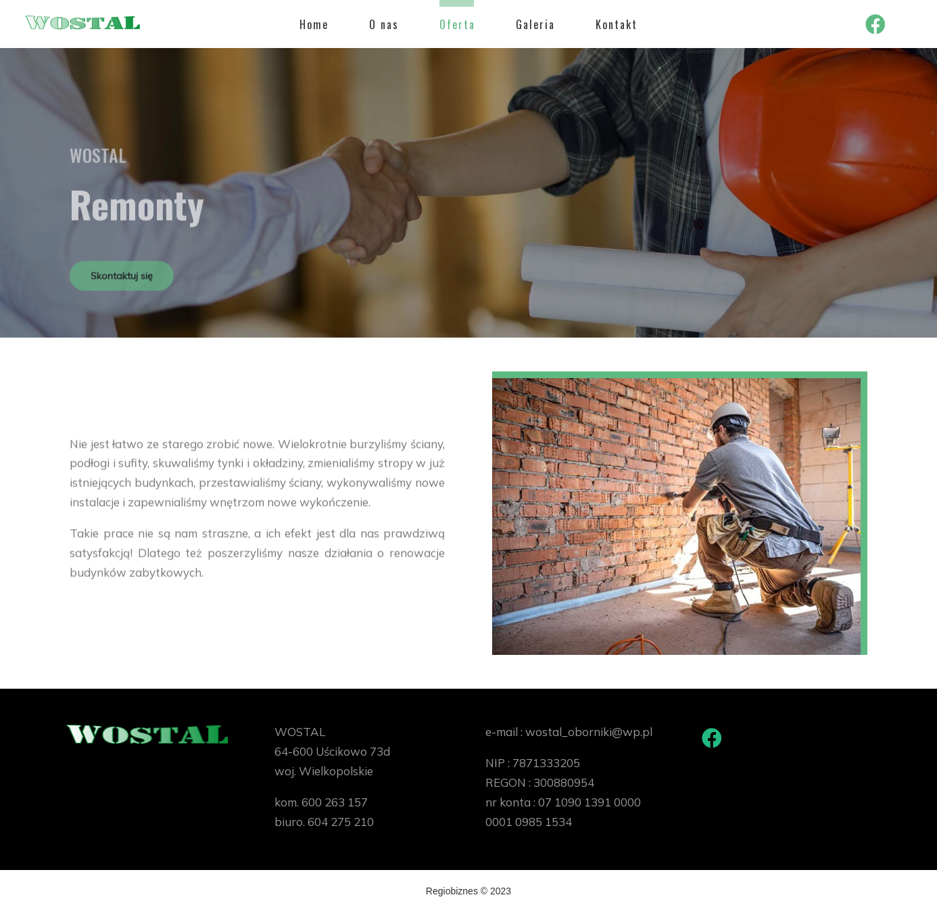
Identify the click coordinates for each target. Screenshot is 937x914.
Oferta (457, 24)
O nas (384, 24)
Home (314, 24)
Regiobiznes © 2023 (468, 891)
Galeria (535, 24)
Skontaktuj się (123, 279)
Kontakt (617, 24)
